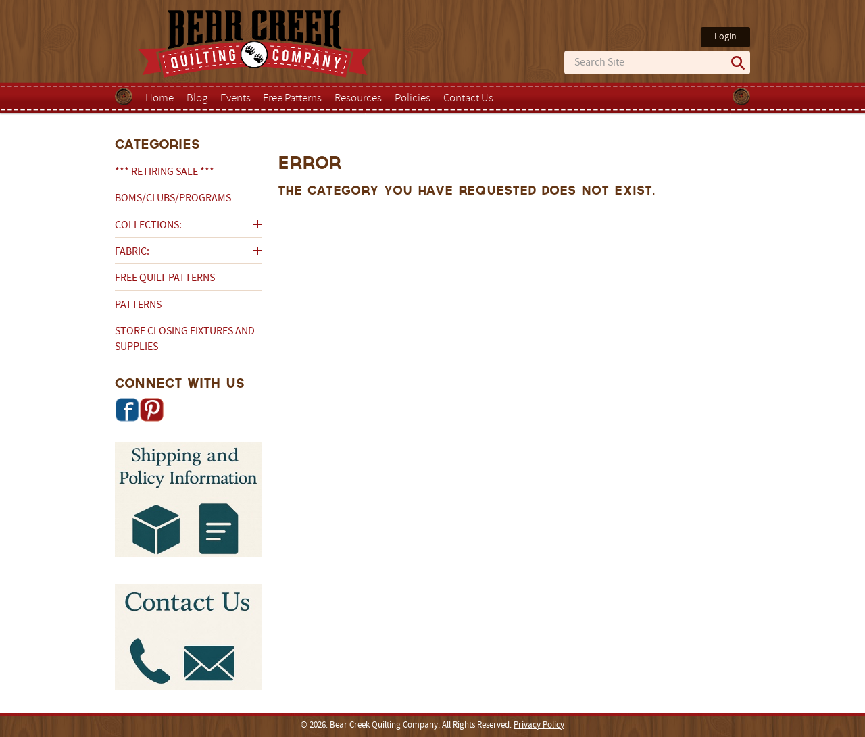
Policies (412, 99)
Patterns (138, 305)
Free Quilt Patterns (165, 278)
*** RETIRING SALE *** (164, 172)
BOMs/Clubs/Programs (173, 198)
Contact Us (468, 99)
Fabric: (132, 252)
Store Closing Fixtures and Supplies (185, 339)
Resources (358, 99)
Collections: (148, 225)
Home (159, 99)
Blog (197, 99)
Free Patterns (292, 99)
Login (725, 37)
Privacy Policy (539, 725)
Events (235, 99)
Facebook (127, 409)
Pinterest (151, 409)
